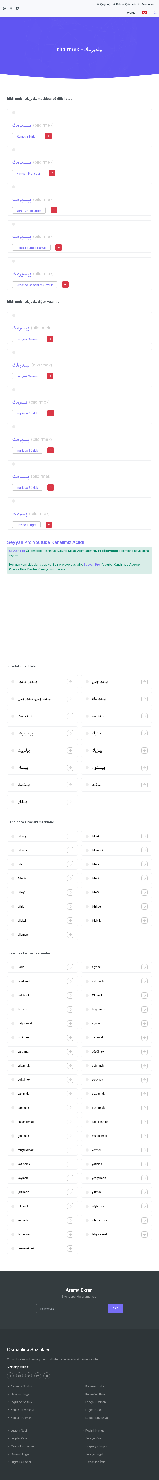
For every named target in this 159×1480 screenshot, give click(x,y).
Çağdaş (103, 4)
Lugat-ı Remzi (18, 1438)
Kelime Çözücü (124, 4)
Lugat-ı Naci (17, 1430)
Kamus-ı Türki (26, 136)
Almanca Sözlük (19, 1386)
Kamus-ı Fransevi (28, 173)
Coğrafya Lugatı (94, 1446)
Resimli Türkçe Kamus (31, 247)
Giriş (131, 12)
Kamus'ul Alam (93, 1394)
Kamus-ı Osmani (19, 1417)
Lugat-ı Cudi (92, 1410)
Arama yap (146, 4)
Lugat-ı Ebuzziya (95, 1417)
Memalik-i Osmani (20, 1446)
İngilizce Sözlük (27, 413)
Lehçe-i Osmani (27, 339)
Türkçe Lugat (92, 1454)
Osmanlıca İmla (93, 1462)
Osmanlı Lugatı (18, 1454)
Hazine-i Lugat (26, 525)
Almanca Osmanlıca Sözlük (35, 285)
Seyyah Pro (17, 551)
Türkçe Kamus (93, 1438)
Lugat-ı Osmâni (19, 1462)
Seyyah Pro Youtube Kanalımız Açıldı (45, 542)
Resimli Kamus (93, 1430)
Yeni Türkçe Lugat (29, 210)
